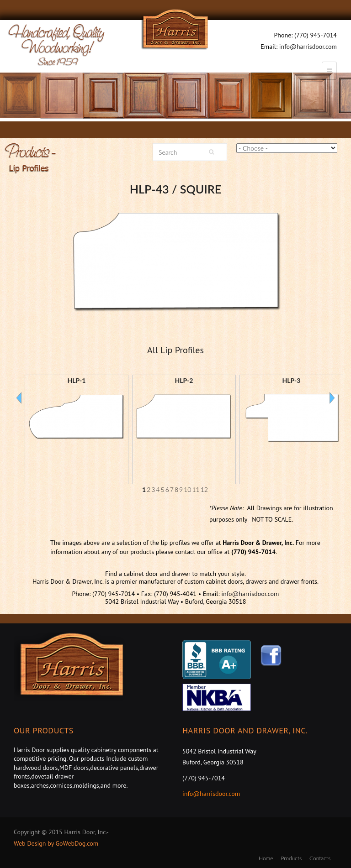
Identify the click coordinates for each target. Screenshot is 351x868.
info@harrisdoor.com (308, 46)
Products (291, 858)
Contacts (319, 858)
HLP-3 (291, 380)
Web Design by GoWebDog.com (56, 843)
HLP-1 (77, 380)
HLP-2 (184, 380)
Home (266, 858)
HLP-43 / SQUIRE (175, 189)
